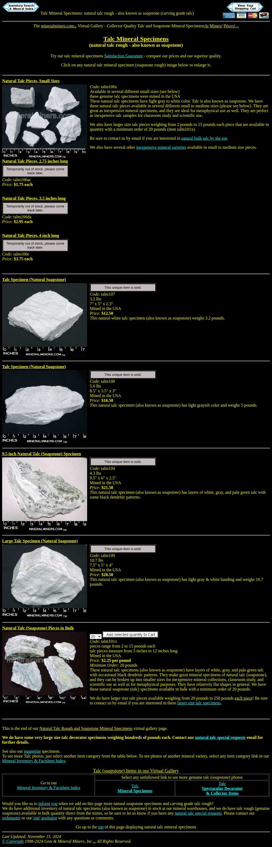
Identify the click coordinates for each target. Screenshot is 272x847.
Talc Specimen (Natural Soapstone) (34, 279)
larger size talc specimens (199, 703)
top (100, 827)
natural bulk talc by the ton (204, 138)
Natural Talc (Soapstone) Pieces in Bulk (38, 628)
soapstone (171, 45)
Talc (135, 788)
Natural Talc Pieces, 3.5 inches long (34, 198)
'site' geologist (45, 818)
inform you (48, 803)
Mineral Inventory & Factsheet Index (33, 761)
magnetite (32, 751)
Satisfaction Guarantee (123, 56)
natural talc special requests (220, 737)
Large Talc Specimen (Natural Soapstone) (40, 541)
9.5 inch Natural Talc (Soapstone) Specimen (41, 454)
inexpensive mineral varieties (161, 147)
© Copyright (13, 841)
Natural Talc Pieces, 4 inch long (30, 235)
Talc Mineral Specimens (136, 38)
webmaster (11, 818)
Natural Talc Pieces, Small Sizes (31, 81)
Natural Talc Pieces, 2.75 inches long (35, 161)
